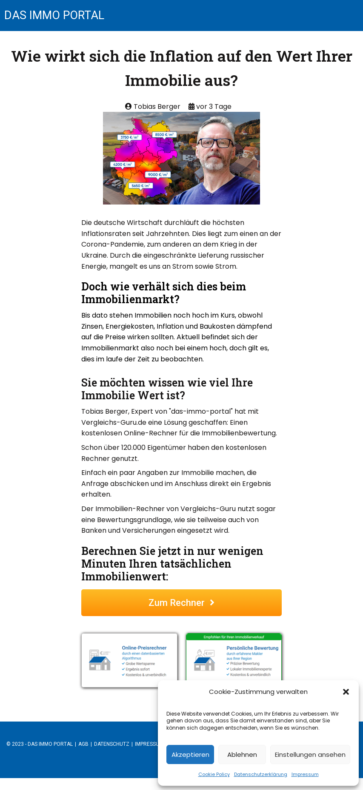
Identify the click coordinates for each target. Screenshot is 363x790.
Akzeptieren (190, 754)
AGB (83, 767)
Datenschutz (111, 767)
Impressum (305, 774)
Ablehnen (242, 754)
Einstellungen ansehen (310, 754)
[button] (346, 692)
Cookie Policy (214, 774)
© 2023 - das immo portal (39, 767)
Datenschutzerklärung (260, 774)
